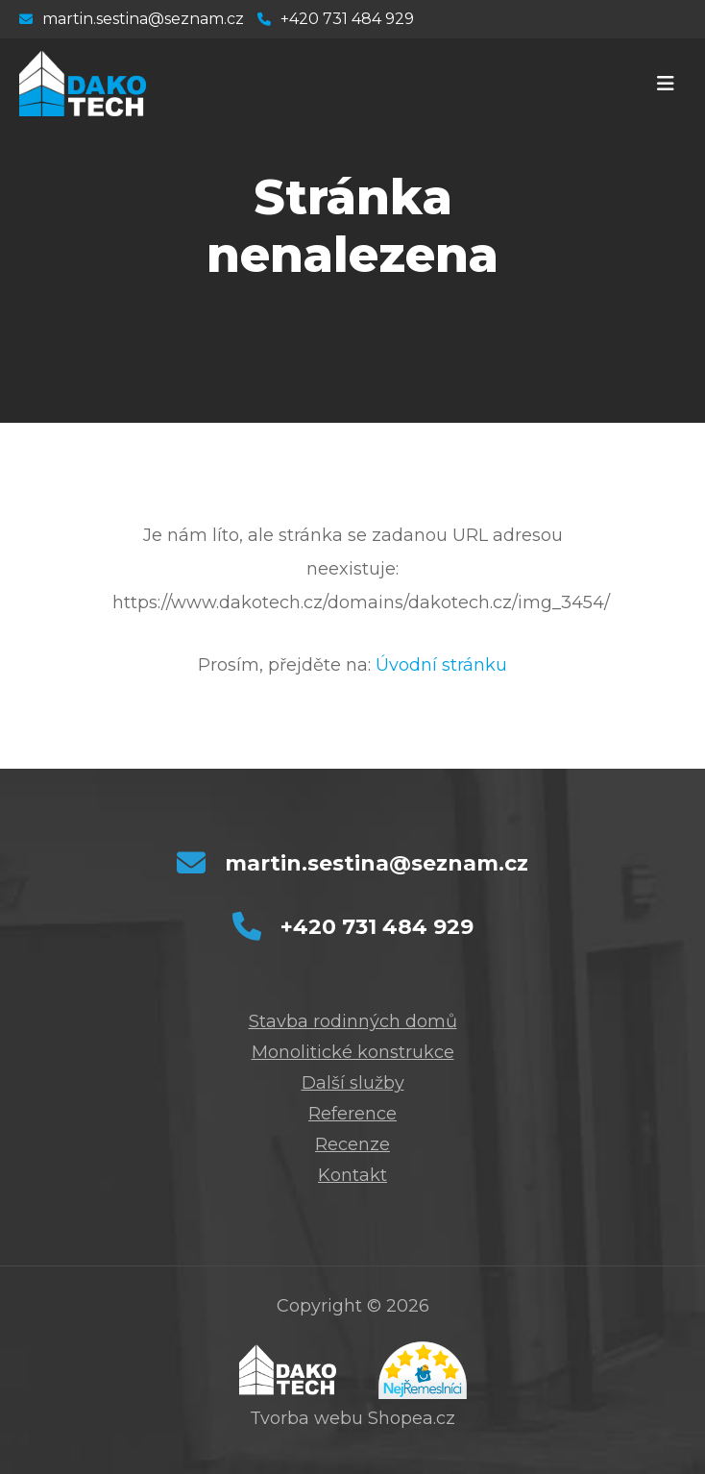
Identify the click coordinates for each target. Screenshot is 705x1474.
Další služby (353, 1082)
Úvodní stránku (441, 665)
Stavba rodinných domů (353, 1021)
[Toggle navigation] (665, 83)
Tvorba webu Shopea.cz (352, 1418)
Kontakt (352, 1175)
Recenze (352, 1144)
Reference (352, 1113)
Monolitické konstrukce (353, 1052)
